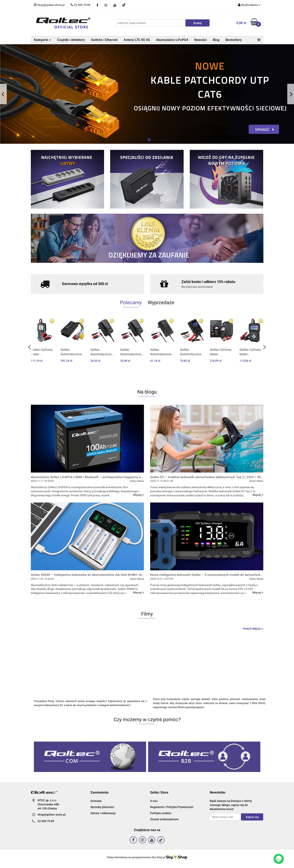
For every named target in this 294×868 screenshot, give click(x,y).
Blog (216, 40)
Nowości (200, 40)
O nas (154, 801)
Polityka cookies (160, 813)
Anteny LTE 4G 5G (137, 40)
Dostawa (96, 801)
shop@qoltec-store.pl (52, 814)
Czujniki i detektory (71, 40)
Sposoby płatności (102, 807)
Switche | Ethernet (104, 40)
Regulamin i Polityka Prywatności (171, 807)
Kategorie (42, 40)
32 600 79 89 (46, 821)
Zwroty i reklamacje (103, 813)
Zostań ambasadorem (164, 819)
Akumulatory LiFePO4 (172, 40)
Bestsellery (233, 40)
